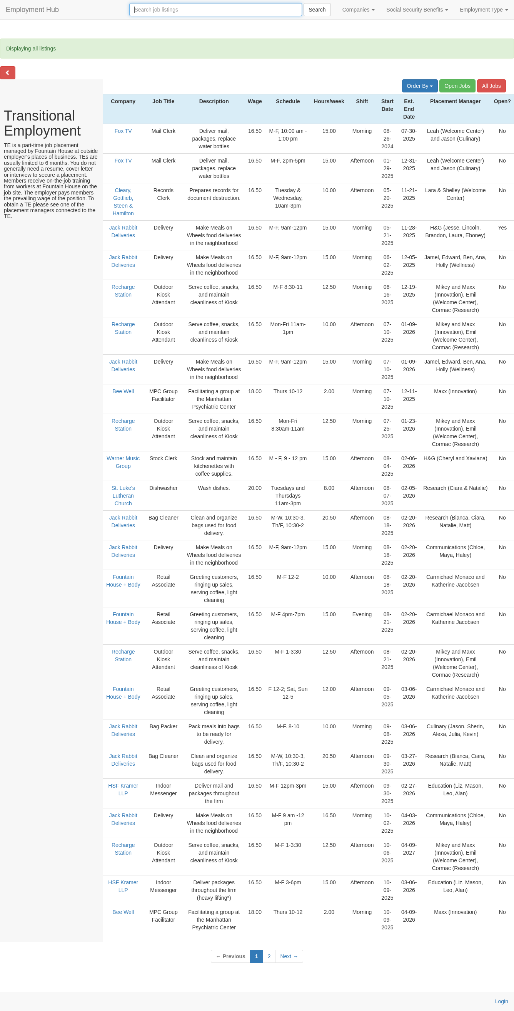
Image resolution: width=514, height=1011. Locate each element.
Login (501, 1001)
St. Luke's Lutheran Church (123, 495)
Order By (420, 86)
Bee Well (123, 391)
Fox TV (123, 131)
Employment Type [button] (484, 10)
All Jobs (491, 86)
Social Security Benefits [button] (417, 10)
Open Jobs (457, 86)
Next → (289, 956)
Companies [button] (358, 10)
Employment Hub (32, 9)
